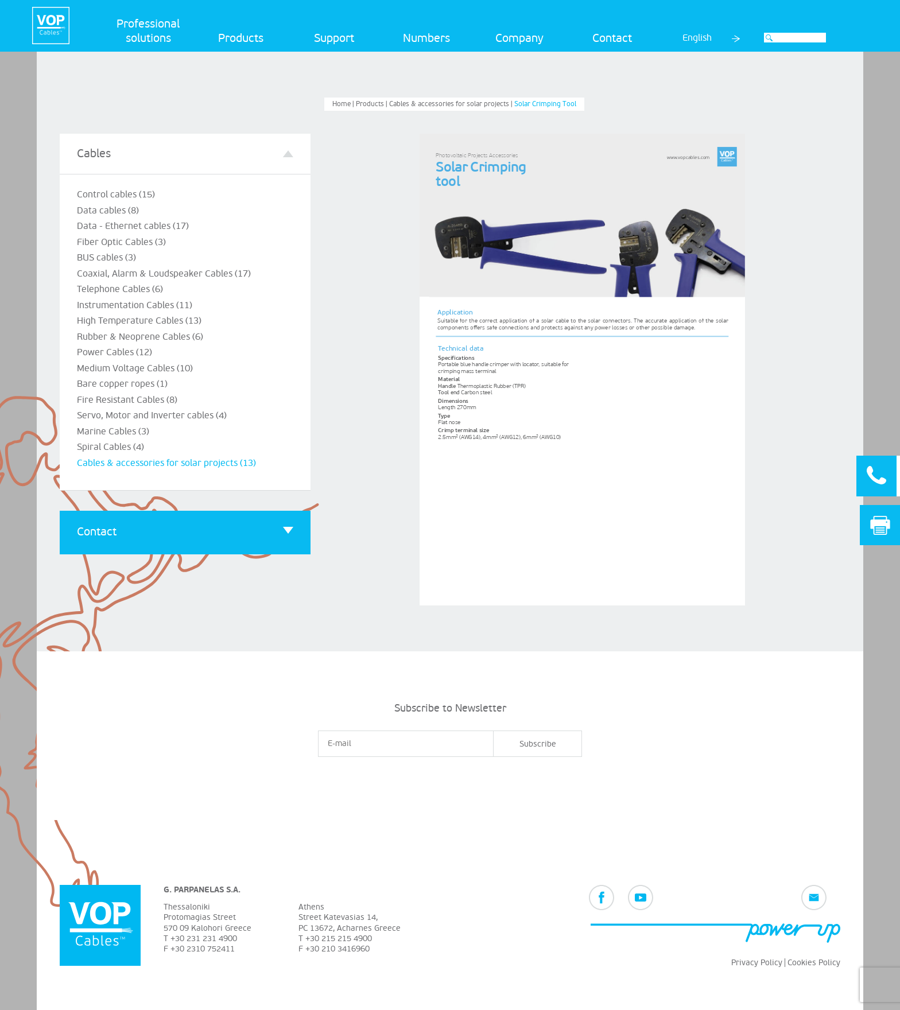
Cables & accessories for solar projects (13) (166, 463)
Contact (612, 38)
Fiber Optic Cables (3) (121, 242)
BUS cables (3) (106, 257)
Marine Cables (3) (113, 431)
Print (880, 525)
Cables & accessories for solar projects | (451, 104)
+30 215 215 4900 (338, 938)
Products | (372, 104)
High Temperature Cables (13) (139, 321)
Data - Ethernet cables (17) (133, 226)
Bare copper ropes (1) (122, 384)
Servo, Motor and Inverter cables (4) (152, 415)
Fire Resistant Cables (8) (127, 400)
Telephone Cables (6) (120, 289)
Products (240, 38)
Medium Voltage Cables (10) (135, 368)
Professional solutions (148, 31)
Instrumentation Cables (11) (134, 305)
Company (519, 38)
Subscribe (537, 744)
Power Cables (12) (114, 352)
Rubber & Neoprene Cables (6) (140, 337)
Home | (344, 104)
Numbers (426, 38)
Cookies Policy (814, 963)
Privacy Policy (756, 963)
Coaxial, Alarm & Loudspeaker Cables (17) (164, 273)
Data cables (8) (108, 210)
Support (334, 38)
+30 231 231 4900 (203, 938)
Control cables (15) (116, 194)
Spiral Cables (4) (110, 447)
